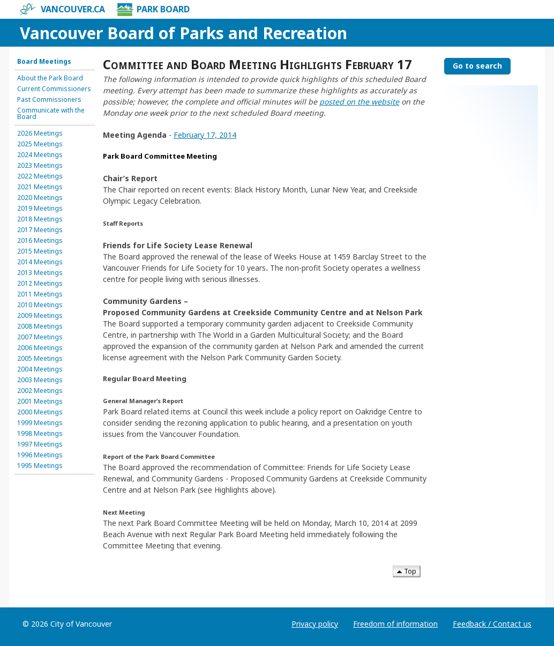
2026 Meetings (40, 133)
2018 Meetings (40, 219)
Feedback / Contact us (492, 624)
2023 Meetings (40, 165)
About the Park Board (50, 78)
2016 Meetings (40, 240)
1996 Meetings (40, 455)
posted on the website (359, 101)
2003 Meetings (40, 380)
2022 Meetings (40, 176)
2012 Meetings (40, 283)
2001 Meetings (40, 401)
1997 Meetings (40, 444)
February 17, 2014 (205, 135)
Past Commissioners (49, 99)
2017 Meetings (40, 230)
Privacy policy (314, 624)
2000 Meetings (40, 412)
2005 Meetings (40, 358)
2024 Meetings (40, 155)
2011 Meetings (40, 294)
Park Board (153, 9)
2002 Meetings (40, 391)
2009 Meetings (40, 316)
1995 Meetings (40, 466)
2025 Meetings (40, 144)
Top (406, 571)
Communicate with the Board (51, 114)
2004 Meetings (40, 369)
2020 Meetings (40, 198)
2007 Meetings (40, 337)
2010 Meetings (40, 305)
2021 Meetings (40, 187)
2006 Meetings (40, 348)
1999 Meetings (40, 423)
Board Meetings (44, 61)
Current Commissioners (54, 89)
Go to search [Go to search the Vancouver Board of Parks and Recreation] (477, 66)
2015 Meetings (40, 251)
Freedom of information (395, 624)
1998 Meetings (40, 433)
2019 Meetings (40, 208)
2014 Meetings (40, 262)
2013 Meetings (40, 273)
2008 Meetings (40, 326)
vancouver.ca (62, 9)
